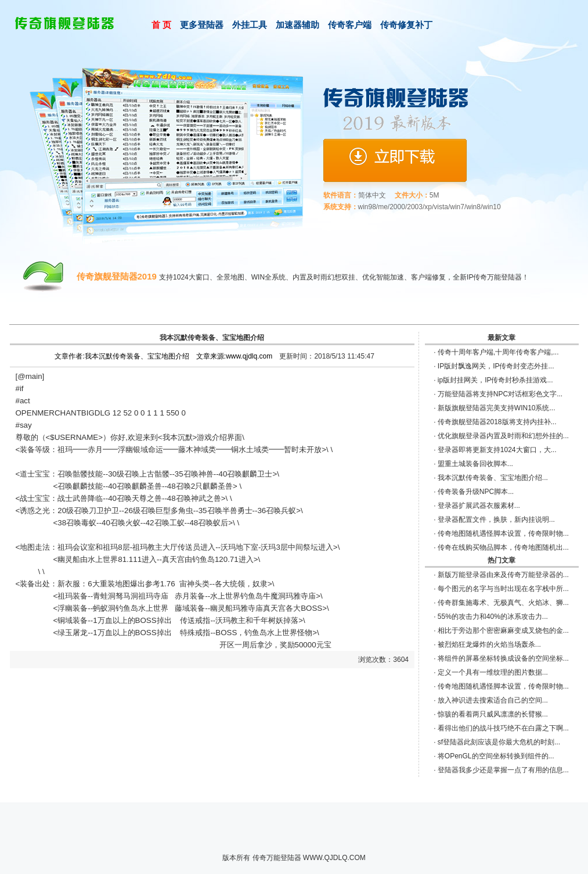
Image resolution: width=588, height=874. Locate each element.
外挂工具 (249, 25)
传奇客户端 (349, 25)
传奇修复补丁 (406, 25)
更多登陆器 (201, 25)
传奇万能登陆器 (276, 858)
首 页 (161, 25)
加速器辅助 (297, 25)
